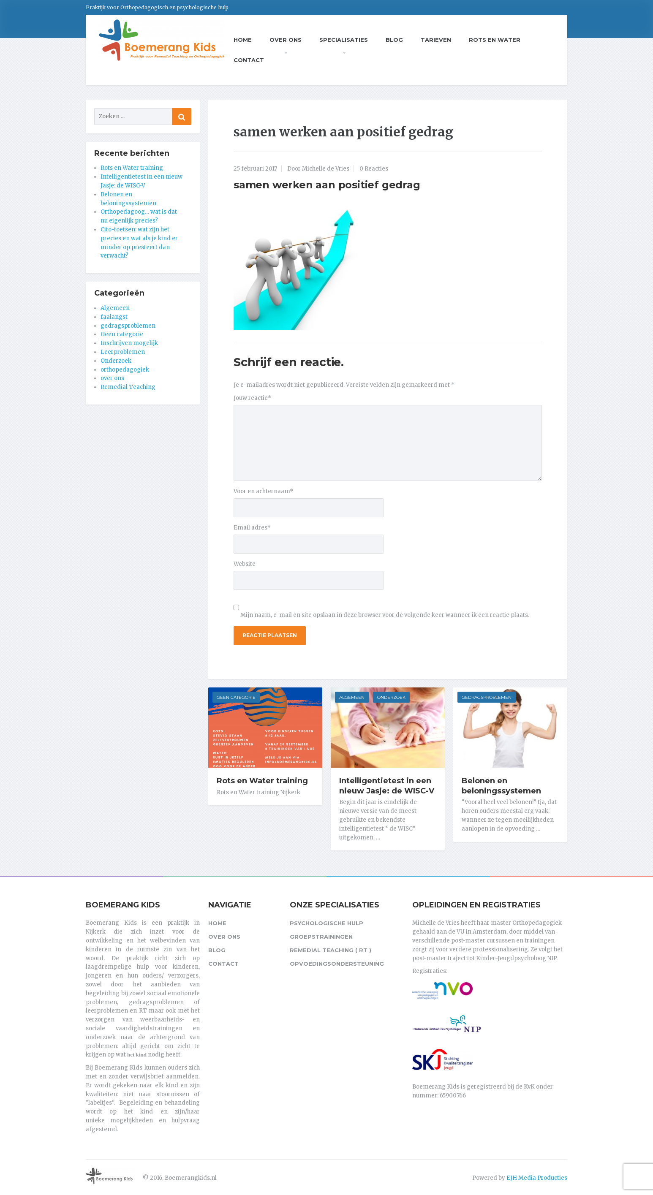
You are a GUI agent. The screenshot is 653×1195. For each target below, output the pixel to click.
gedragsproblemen (487, 697)
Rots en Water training (262, 780)
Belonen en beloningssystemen (501, 786)
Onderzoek (391, 697)
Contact (249, 60)
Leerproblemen (123, 352)
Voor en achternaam (263, 491)
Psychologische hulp (326, 923)
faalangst (114, 316)
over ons (112, 378)
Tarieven (436, 39)
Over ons (285, 39)
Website (245, 564)
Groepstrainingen (321, 936)
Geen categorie (236, 697)
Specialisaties (343, 39)
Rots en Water (494, 39)
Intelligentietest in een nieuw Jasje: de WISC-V (386, 786)
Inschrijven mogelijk (129, 343)
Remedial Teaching (128, 387)
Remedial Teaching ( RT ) (330, 950)
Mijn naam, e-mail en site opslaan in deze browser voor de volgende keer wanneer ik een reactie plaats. (384, 615)
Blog (394, 39)
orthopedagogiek (125, 369)
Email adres (252, 527)
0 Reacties (373, 168)
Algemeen (352, 697)
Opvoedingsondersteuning (337, 963)
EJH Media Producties (536, 1177)
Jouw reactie (252, 398)
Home (243, 39)
